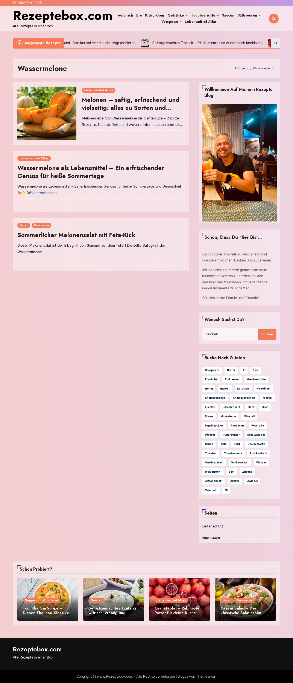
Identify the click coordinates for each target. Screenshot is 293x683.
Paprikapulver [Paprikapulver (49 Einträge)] (214, 425)
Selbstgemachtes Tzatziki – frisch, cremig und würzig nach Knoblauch (112, 612)
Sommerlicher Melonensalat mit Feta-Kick (76, 235)
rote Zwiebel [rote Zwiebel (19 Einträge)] (256, 435)
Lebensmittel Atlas (201, 21)
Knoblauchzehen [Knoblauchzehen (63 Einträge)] (244, 398)
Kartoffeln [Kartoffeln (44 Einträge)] (263, 388)
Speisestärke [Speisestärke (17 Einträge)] (256, 444)
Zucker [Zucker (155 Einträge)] (235, 481)
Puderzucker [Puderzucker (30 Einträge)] (231, 435)
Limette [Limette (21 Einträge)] (210, 407)
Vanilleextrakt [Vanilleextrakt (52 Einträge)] (214, 462)
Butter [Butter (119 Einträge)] (231, 370)
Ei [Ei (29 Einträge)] (244, 370)
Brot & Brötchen (150, 15)
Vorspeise (170, 21)
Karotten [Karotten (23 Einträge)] (243, 388)
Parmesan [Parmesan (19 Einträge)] (237, 425)
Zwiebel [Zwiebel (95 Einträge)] (252, 481)
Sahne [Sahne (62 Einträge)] (209, 444)
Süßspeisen (248, 15)
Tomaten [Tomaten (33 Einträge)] (211, 453)
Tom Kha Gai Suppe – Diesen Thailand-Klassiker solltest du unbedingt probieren (47, 615)
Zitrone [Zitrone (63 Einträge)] (247, 472)
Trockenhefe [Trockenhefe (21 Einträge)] (258, 453)
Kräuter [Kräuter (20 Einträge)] (268, 398)
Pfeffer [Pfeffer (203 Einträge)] (210, 435)
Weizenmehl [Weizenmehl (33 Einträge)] (213, 472)
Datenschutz (213, 526)
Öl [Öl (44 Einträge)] (226, 490)
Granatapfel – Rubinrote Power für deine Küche (177, 610)
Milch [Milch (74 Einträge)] (264, 407)
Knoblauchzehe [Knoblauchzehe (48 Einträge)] (215, 398)
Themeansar (206, 676)
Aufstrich (125, 15)
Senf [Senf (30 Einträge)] (237, 444)
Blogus (183, 676)
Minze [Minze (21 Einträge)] (209, 416)
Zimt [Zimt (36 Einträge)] (232, 472)
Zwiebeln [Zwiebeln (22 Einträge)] (211, 490)
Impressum (211, 537)
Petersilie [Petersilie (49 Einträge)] (257, 425)
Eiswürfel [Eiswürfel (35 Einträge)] (211, 379)
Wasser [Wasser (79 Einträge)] (261, 462)
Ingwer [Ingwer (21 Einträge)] (225, 388)
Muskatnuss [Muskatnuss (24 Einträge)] (228, 416)
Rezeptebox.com (62, 15)
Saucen (228, 15)
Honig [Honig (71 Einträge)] (209, 388)
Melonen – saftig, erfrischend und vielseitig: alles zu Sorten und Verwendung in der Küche (131, 107)
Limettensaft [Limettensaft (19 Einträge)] (231, 407)
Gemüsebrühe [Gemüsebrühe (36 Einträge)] (256, 379)
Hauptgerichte (204, 15)
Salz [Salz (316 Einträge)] (223, 444)
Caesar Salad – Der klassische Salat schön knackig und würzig (240, 612)
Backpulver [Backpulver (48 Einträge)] (212, 370)
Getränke (176, 15)
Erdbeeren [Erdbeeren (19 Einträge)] (232, 379)
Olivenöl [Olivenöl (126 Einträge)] (249, 416)
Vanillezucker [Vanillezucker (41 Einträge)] (240, 462)
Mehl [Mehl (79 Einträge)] (250, 407)
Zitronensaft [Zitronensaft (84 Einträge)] (214, 481)
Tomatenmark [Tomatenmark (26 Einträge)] (233, 453)
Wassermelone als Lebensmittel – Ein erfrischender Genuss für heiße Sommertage (90, 171)
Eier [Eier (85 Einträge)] (255, 370)
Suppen (31, 600)
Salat (24, 225)
